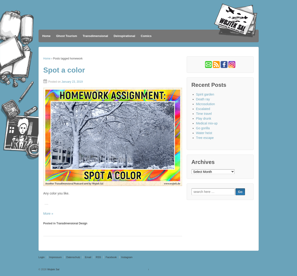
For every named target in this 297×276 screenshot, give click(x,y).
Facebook (111, 257)
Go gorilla (203, 128)
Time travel (204, 113)
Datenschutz (73, 257)
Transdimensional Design (71, 223)
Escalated (203, 109)
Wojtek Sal (53, 269)
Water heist (204, 133)
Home (46, 36)
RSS (98, 257)
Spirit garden (205, 94)
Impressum (55, 257)
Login (42, 257)
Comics (146, 36)
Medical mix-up (207, 123)
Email (88, 257)
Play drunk (203, 118)
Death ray (203, 99)
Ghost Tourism (66, 36)
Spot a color (64, 70)
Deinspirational (124, 36)
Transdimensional (95, 36)
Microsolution (205, 104)
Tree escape (205, 138)
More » (48, 213)
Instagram (127, 257)
